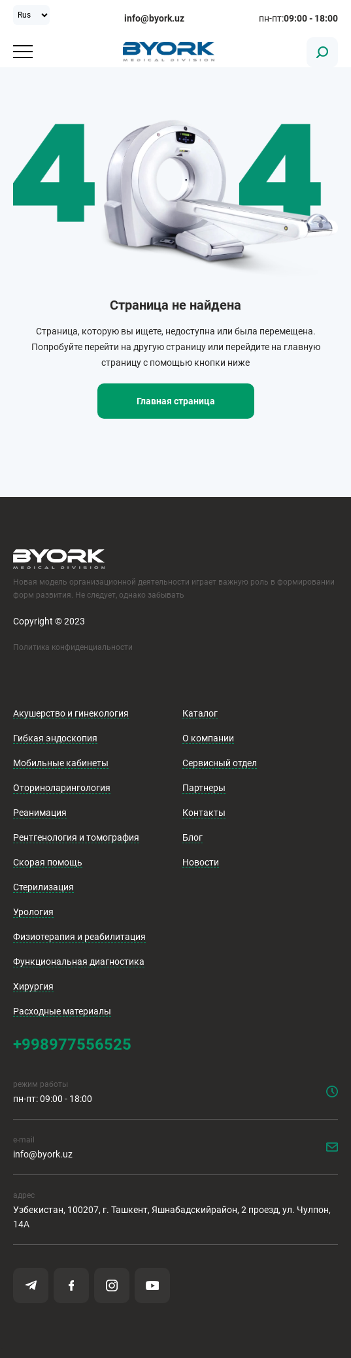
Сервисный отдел (219, 763)
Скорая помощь (47, 862)
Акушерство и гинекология (71, 713)
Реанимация (40, 812)
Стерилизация (43, 887)
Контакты (204, 812)
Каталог (200, 713)
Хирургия (33, 986)
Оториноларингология (61, 788)
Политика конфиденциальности (73, 647)
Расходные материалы (62, 1011)
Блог (192, 837)
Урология (33, 912)
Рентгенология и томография (76, 837)
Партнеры (204, 788)
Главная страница (176, 401)
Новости (200, 862)
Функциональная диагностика (78, 961)
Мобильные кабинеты (61, 763)
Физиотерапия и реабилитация (79, 936)
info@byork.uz (154, 18)
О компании (208, 738)
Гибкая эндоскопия (55, 738)
